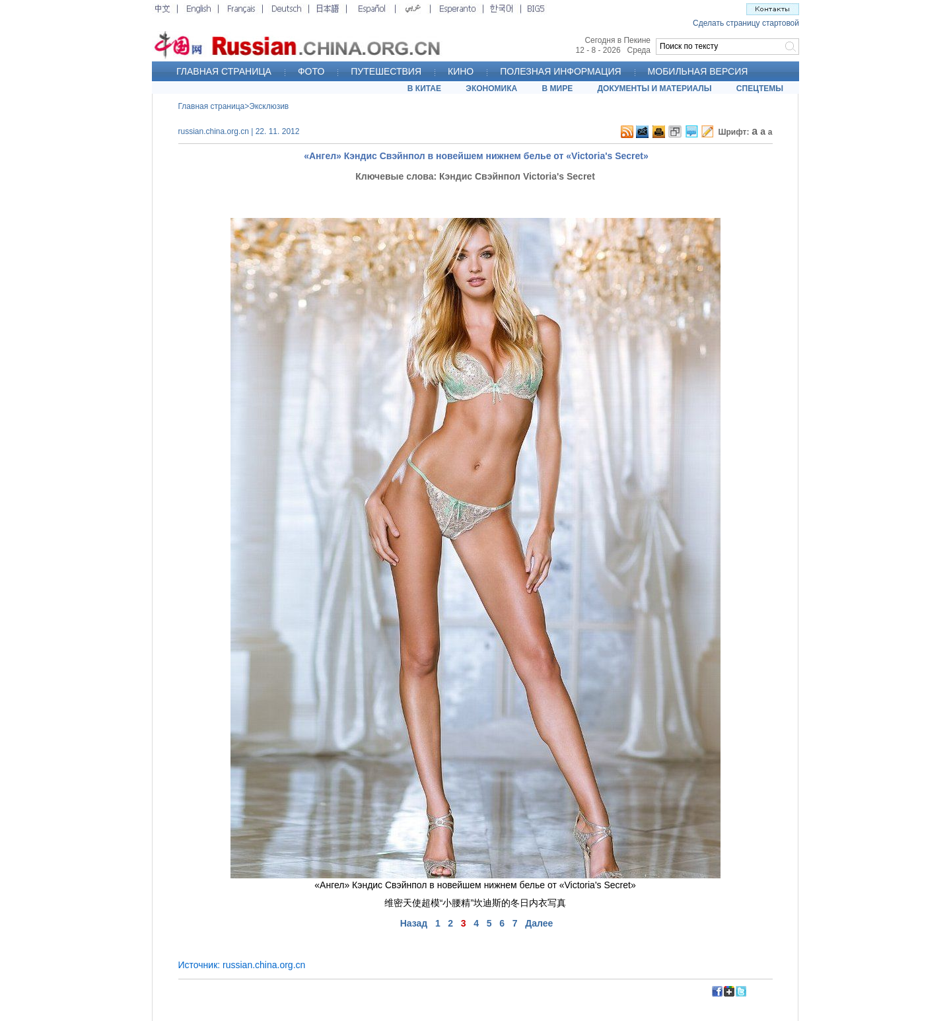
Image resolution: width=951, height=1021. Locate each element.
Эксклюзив (269, 106)
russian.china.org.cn (264, 965)
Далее (539, 923)
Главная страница (211, 106)
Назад (414, 923)
